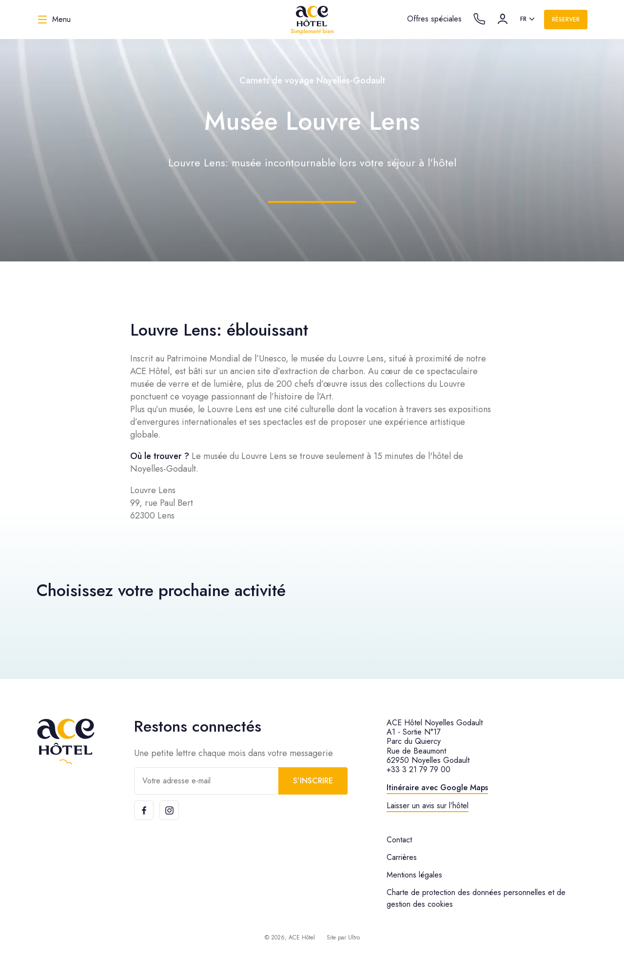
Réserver (566, 19)
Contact (399, 839)
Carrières (402, 857)
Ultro (354, 937)
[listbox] (528, 19)
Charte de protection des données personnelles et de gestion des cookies (476, 898)
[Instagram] (169, 810)
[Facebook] (144, 810)
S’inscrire (313, 780)
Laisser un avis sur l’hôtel (427, 805)
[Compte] (502, 19)
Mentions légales (414, 874)
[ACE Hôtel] (312, 19)
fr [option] (523, 19)
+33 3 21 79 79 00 (418, 769)
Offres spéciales (434, 18)
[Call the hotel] (479, 19)
